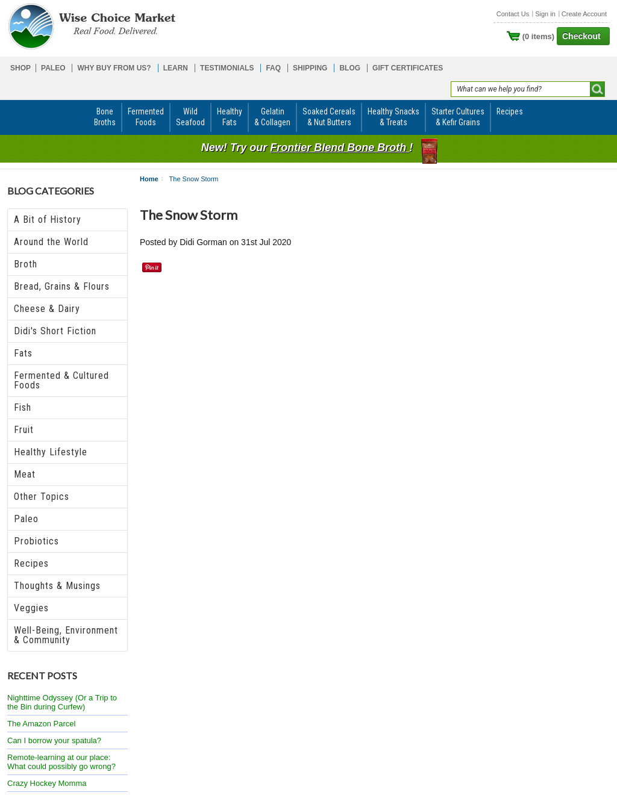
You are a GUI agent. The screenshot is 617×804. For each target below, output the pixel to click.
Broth (25, 264)
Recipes (31, 563)
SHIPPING (310, 68)
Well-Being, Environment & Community (66, 635)
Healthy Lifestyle (50, 452)
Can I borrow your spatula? (54, 740)
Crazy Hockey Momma (46, 783)
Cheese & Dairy (47, 308)
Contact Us (512, 13)
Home (149, 178)
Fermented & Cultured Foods (61, 380)
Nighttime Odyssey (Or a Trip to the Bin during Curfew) (62, 702)
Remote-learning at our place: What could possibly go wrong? (61, 762)
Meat (25, 474)
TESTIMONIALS (227, 68)
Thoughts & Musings (57, 585)
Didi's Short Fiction (55, 331)
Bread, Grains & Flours (62, 286)
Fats (23, 353)
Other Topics (41, 496)
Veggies (31, 608)
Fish (22, 407)
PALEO (53, 68)
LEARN (175, 68)
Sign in (545, 13)
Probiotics (36, 541)
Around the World (51, 242)
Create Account (584, 13)
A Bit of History (47, 219)
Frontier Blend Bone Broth (339, 148)
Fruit (24, 429)
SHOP (20, 68)
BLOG (349, 68)
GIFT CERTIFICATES (407, 68)
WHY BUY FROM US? (114, 68)
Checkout (581, 36)
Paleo (26, 519)
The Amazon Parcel (41, 723)
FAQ (273, 68)
